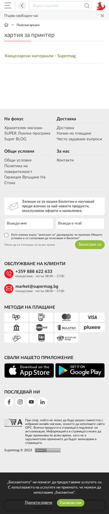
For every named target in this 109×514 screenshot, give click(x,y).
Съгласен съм (71, 503)
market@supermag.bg (36, 286)
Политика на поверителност (18, 169)
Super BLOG (15, 139)
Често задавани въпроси (79, 139)
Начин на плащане (74, 133)
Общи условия (19, 151)
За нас (63, 151)
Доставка (66, 119)
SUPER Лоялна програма (27, 133)
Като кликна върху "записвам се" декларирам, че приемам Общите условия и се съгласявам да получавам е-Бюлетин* (53, 236)
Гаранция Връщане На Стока (24, 180)
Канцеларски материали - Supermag (40, 56)
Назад (22, 6)
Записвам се (89, 245)
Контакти (65, 160)
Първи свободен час (21, 16)
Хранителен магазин (23, 128)
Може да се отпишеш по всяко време (29, 244)
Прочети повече (38, 503)
